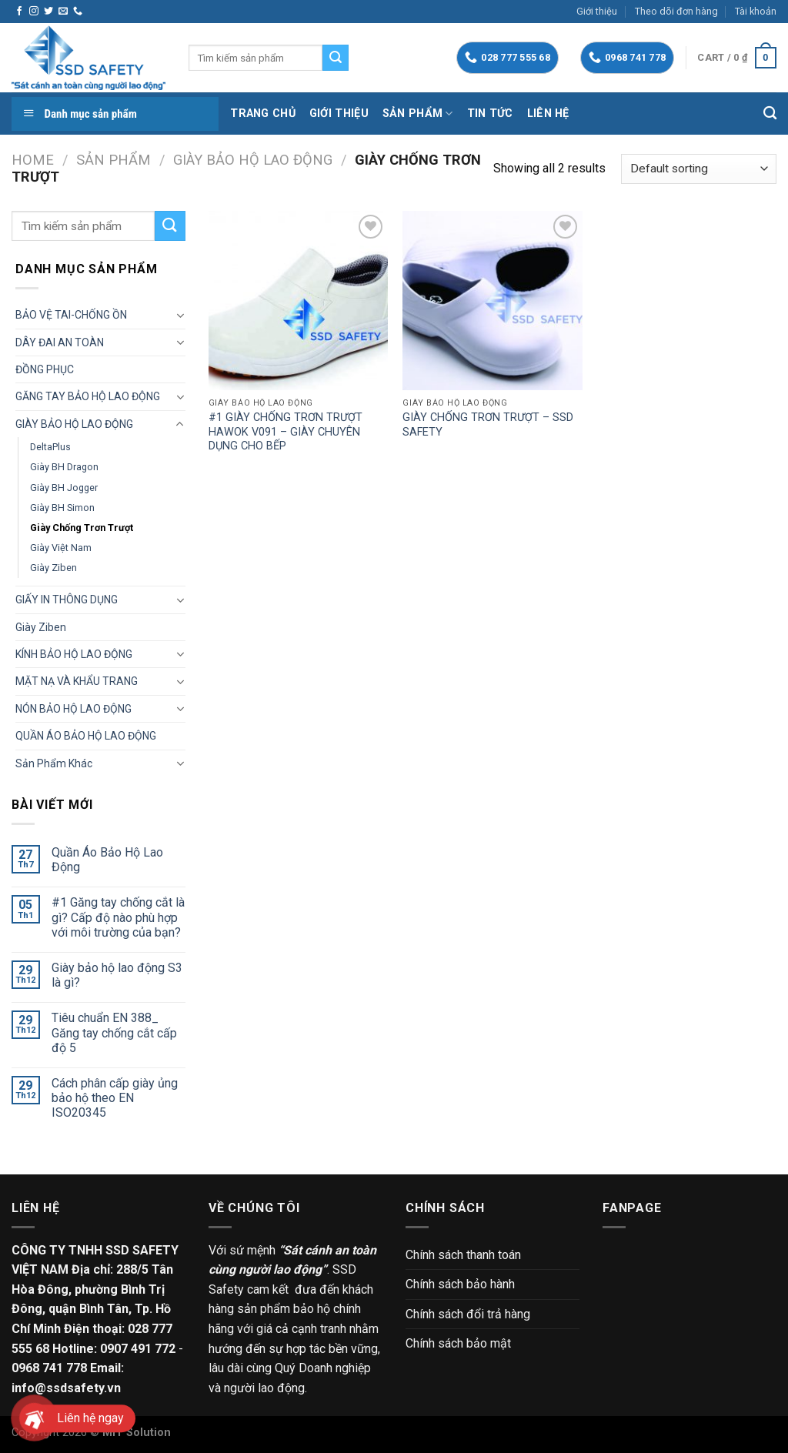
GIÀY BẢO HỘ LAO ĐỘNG (252, 160)
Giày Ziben (53, 567)
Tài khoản (755, 11)
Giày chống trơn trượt (81, 527)
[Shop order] (698, 169)
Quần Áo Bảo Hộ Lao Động (107, 859)
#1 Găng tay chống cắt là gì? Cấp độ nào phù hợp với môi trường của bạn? (118, 917)
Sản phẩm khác (53, 763)
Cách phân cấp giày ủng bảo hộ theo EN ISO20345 (115, 1098)
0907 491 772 (137, 1348)
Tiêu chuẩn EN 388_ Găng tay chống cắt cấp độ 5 (114, 1032)
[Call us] (77, 11)
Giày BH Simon (62, 507)
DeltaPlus (50, 447)
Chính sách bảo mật (458, 1343)
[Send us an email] (63, 11)
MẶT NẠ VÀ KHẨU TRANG (76, 681)
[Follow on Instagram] (33, 11)
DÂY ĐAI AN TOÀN (59, 342)
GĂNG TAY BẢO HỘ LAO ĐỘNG (87, 396)
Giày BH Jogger (64, 487)
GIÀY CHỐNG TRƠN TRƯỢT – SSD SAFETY (487, 425)
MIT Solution (136, 1432)
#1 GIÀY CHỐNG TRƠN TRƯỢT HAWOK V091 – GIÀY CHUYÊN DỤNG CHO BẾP (285, 432)
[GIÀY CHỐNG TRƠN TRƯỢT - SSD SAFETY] (492, 300)
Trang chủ (263, 113)
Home (33, 160)
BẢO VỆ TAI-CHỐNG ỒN (71, 315)
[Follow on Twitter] (48, 11)
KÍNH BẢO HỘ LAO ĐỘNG (73, 654)
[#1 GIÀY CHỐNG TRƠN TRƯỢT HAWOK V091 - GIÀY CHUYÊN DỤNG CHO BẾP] (298, 300)
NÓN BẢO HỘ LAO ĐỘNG (73, 709)
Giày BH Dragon (64, 467)
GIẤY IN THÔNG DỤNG (66, 599)
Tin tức (490, 113)
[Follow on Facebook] (19, 11)
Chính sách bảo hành (460, 1284)
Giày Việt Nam (61, 547)
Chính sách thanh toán (463, 1255)
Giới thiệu (596, 11)
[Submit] (335, 58)
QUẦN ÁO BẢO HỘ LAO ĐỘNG (85, 736)
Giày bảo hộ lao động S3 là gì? (117, 975)
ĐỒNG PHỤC (44, 369)
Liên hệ (548, 113)
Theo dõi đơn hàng (676, 11)
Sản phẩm (417, 113)
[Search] (769, 113)
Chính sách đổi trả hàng (468, 1314)
